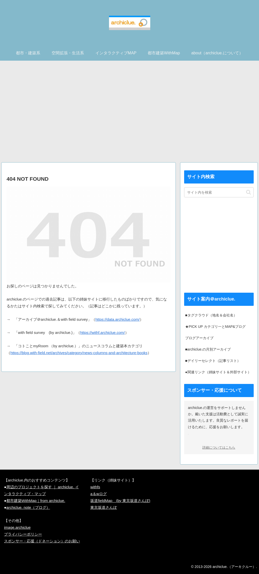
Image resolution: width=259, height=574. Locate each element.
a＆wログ (98, 494)
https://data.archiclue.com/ (117, 319)
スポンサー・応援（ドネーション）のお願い (42, 541)
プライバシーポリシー (23, 534)
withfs (95, 487)
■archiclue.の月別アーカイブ (208, 349)
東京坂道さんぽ (103, 507)
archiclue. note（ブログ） (28, 507)
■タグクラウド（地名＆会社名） (211, 315)
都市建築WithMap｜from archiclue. (35, 500)
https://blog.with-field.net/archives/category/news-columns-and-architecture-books (78, 353)
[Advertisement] (129, 113)
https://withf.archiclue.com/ (102, 332)
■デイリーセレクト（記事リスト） (212, 361)
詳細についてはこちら (218, 447)
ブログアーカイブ (199, 338)
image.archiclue (17, 527)
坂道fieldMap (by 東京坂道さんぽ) (120, 500)
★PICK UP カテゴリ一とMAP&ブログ (215, 327)
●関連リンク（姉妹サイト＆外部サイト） (218, 372)
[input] (218, 192)
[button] (248, 192)
